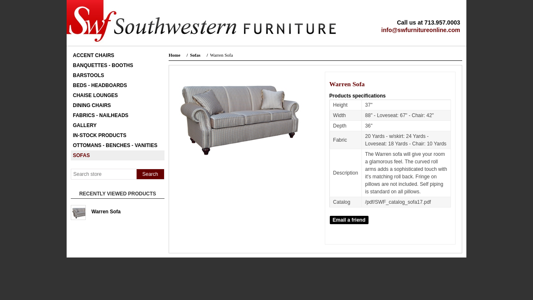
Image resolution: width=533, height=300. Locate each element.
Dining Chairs (92, 105)
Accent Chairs (93, 55)
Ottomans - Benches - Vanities (115, 145)
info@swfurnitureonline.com (420, 30)
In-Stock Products (99, 135)
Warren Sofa (106, 212)
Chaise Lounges (95, 95)
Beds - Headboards (100, 85)
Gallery (85, 125)
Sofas (81, 155)
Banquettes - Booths (103, 65)
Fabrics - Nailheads (100, 115)
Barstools (88, 75)
